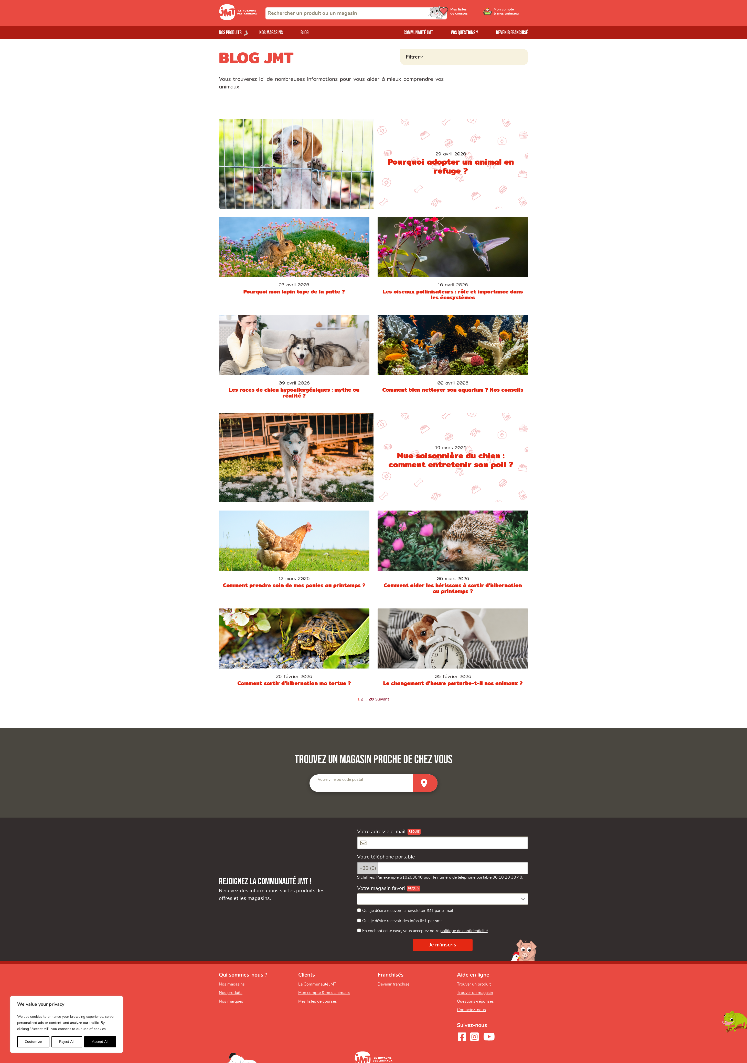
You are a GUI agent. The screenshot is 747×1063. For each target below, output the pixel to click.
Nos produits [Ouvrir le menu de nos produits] (230, 32)
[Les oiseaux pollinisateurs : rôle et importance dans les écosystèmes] (453, 262)
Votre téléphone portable (386, 857)
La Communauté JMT (317, 984)
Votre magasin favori (381, 888)
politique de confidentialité (464, 931)
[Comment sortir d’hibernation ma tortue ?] (294, 650)
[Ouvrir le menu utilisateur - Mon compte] (510, 13)
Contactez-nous (471, 1010)
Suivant (382, 699)
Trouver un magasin (475, 993)
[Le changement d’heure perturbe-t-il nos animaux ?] (453, 650)
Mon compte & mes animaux (324, 993)
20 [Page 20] (371, 699)
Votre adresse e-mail (381, 831)
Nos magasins (271, 32)
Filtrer (413, 57)
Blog (304, 32)
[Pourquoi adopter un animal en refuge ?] (373, 164)
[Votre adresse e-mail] (442, 842)
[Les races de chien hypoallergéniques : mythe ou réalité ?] (294, 359)
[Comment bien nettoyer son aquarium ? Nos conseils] (453, 359)
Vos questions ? (464, 32)
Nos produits (230, 993)
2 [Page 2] (362, 699)
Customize (33, 1042)
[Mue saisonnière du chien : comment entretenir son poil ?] (373, 457)
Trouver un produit (474, 984)
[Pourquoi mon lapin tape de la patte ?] (294, 262)
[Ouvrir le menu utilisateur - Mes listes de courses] (472, 13)
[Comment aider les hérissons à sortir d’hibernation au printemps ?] (453, 555)
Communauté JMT (418, 32)
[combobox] (356, 13)
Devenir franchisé (512, 32)
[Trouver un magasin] (425, 783)
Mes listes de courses (317, 1001)
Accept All (100, 1042)
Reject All (66, 1042)
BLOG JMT (256, 58)
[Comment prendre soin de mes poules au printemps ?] (294, 555)
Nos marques (231, 1001)
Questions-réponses (475, 1001)
